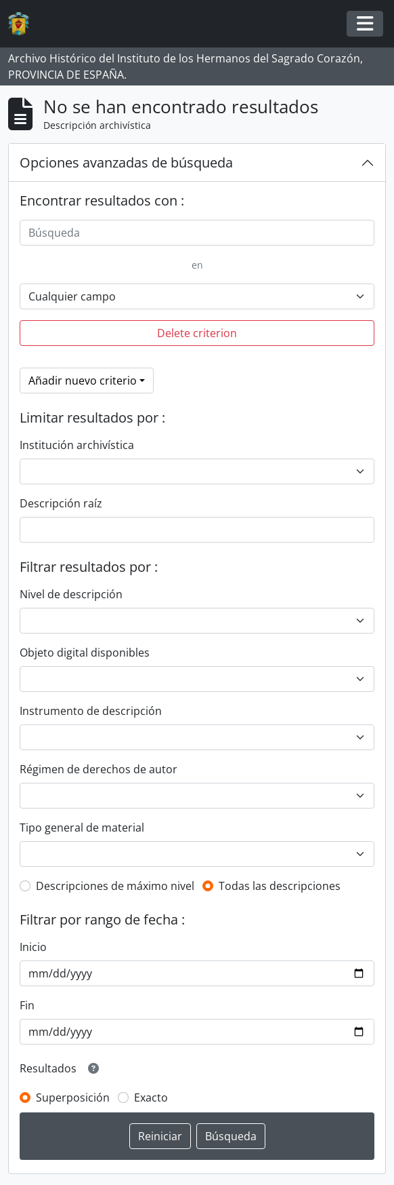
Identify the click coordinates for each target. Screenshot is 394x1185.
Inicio (33, 946)
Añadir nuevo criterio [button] (82, 380)
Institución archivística (77, 445)
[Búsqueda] (197, 233)
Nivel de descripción (71, 594)
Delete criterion (197, 333)
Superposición (73, 1097)
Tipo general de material (82, 827)
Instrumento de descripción (91, 710)
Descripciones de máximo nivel (115, 885)
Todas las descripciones (280, 885)
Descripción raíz (61, 503)
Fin (27, 1005)
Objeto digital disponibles (85, 652)
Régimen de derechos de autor (98, 769)
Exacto (151, 1097)
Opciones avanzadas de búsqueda (126, 162)
